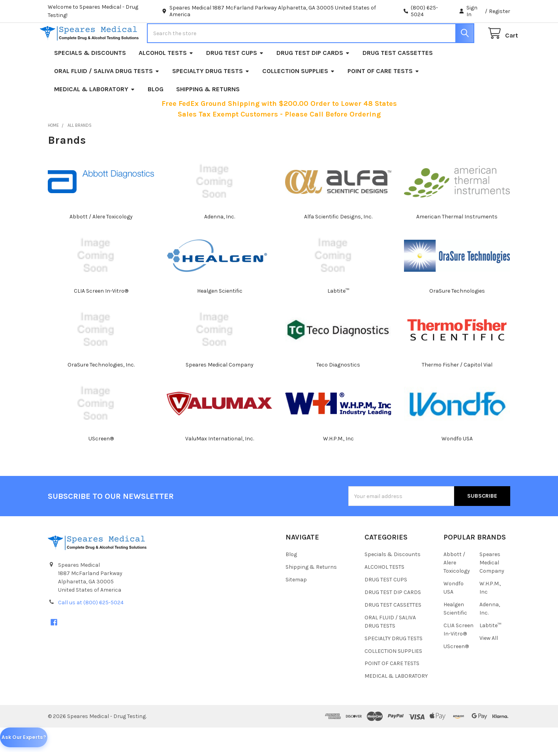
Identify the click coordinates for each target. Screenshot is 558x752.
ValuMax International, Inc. (219, 462)
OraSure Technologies (457, 315)
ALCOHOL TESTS (166, 77)
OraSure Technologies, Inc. (101, 388)
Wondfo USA (457, 462)
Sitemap (296, 603)
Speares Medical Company (220, 388)
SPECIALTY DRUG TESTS (211, 95)
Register (499, 11)
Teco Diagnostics (338, 388)
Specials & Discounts (90, 77)
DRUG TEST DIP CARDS (313, 77)
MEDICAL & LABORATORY (94, 113)
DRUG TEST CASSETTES (398, 77)
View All (488, 662)
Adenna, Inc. (219, 241)
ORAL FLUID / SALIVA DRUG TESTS (107, 95)
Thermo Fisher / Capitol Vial (457, 388)
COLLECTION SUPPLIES (298, 95)
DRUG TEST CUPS (235, 77)
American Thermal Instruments (457, 241)
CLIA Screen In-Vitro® (101, 315)
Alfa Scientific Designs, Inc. (338, 241)
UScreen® (101, 462)
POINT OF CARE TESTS (383, 95)
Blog (155, 113)
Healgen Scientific (219, 315)
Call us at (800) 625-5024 (91, 626)
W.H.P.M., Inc (338, 462)
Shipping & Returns (208, 113)
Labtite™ (338, 315)
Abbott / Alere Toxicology (101, 241)
